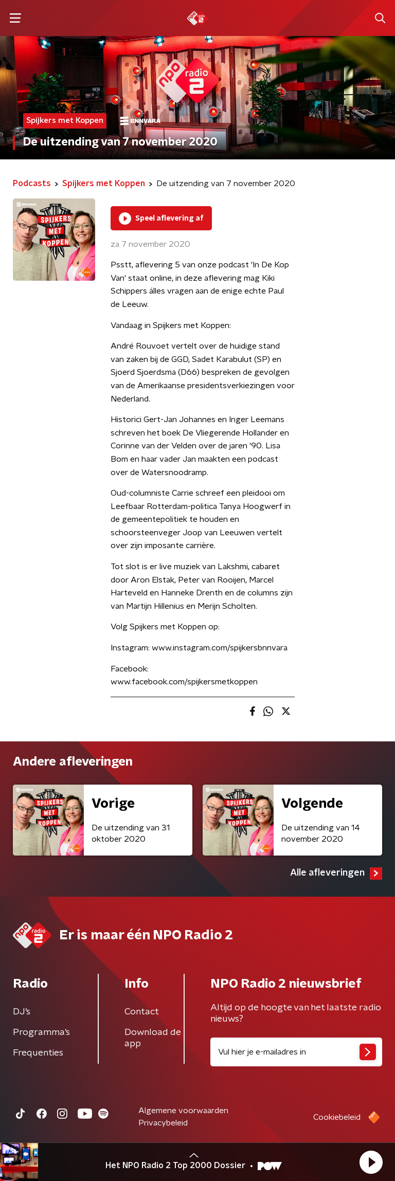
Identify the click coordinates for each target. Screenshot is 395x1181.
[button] (370, 1162)
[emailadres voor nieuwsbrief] (296, 1052)
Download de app (152, 1038)
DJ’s (21, 1011)
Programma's (41, 1032)
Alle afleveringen (336, 873)
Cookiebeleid (337, 1117)
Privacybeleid (163, 1123)
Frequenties (38, 1053)
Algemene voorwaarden (183, 1110)
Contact (141, 1011)
